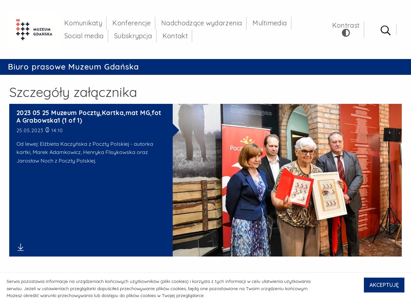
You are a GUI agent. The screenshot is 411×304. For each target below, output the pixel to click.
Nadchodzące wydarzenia (201, 23)
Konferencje (131, 23)
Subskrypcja (133, 36)
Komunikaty (83, 23)
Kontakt (175, 36)
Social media (84, 36)
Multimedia (269, 23)
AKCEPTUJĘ (384, 285)
